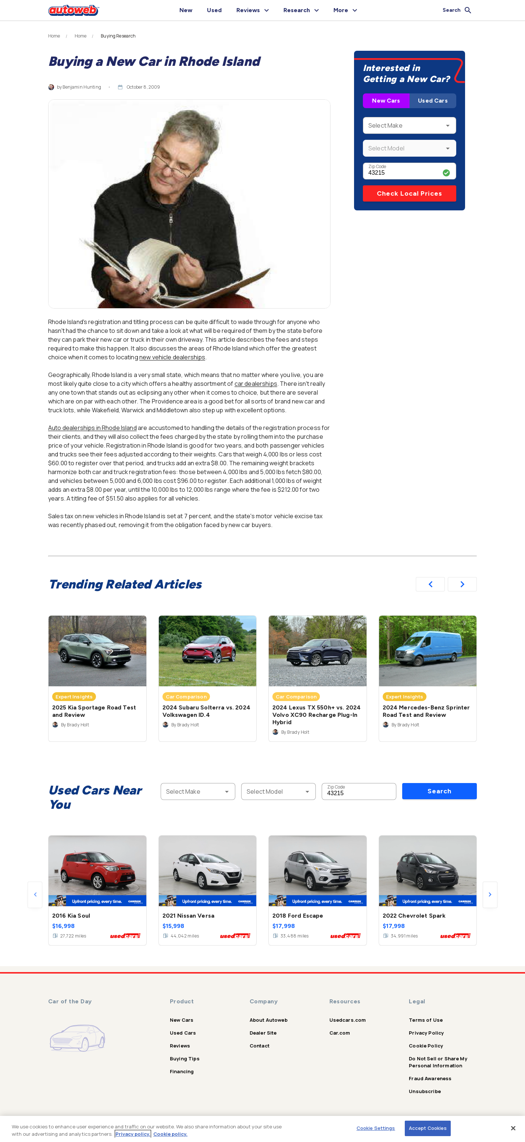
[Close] (513, 1128)
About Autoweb (269, 1020)
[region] (262, 1129)
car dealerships (256, 384)
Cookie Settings (376, 1128)
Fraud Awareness (430, 1078)
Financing (182, 1071)
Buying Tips (185, 1058)
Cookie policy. (170, 1134)
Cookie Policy (426, 1045)
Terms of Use (426, 1020)
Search (439, 791)
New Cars (386, 100)
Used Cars (432, 100)
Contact (259, 1045)
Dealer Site (263, 1032)
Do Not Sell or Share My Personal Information (438, 1062)
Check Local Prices (409, 193)
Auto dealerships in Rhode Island (92, 428)
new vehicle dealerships (172, 357)
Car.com (339, 1032)
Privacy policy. (132, 1134)
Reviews (180, 1045)
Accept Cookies (428, 1128)
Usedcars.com (347, 1020)
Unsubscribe (425, 1091)
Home (54, 36)
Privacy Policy (426, 1032)
